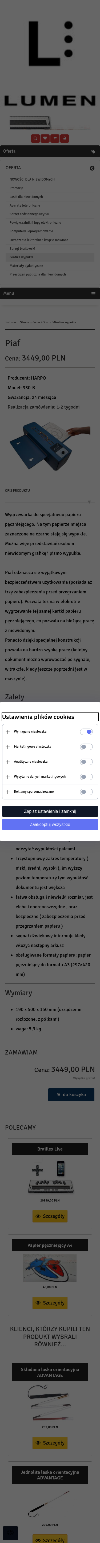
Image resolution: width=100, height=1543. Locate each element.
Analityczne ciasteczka (31, 761)
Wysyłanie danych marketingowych (40, 776)
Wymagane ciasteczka (30, 731)
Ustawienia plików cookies (38, 717)
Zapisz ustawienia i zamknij (50, 811)
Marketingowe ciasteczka (32, 746)
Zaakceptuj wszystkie (50, 824)
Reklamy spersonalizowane (34, 791)
